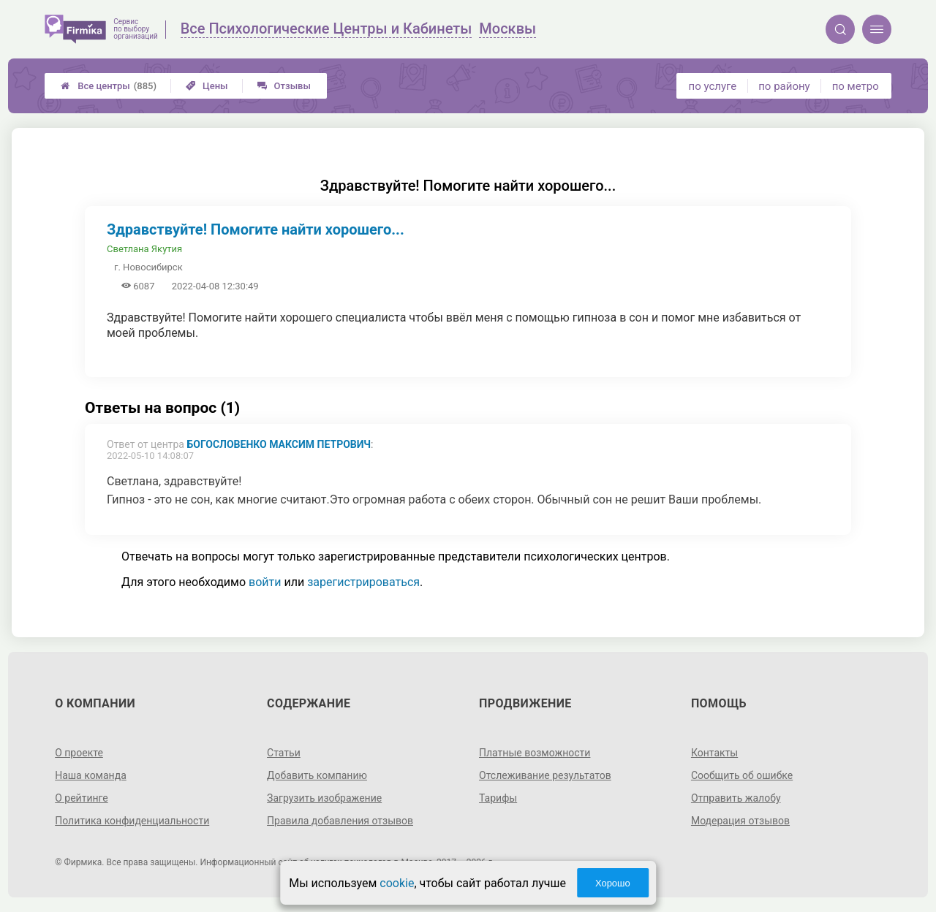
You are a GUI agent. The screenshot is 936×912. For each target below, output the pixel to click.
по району (783, 86)
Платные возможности (534, 753)
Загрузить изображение (324, 798)
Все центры (108, 85)
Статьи (284, 753)
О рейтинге (81, 798)
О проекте (79, 753)
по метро (855, 86)
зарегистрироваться (363, 582)
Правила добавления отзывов (340, 820)
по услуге (713, 86)
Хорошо (612, 883)
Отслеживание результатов (545, 775)
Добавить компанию (317, 775)
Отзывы (284, 85)
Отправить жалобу (736, 798)
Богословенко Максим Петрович (278, 444)
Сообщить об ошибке (742, 775)
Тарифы (498, 798)
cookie (397, 883)
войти (265, 582)
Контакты (714, 753)
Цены (207, 85)
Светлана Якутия (144, 248)
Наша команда (91, 775)
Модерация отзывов (740, 820)
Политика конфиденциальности (132, 820)
